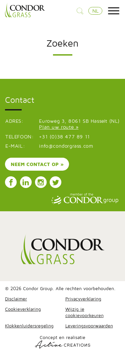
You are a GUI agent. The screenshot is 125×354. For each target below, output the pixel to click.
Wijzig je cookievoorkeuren (84, 312)
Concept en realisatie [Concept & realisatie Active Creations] (62, 341)
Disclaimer (16, 298)
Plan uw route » (58, 127)
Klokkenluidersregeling (29, 325)
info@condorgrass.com (66, 146)
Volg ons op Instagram (40, 182)
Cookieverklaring (23, 309)
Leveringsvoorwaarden (89, 325)
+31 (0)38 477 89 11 (64, 136)
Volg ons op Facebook (11, 182)
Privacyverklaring (83, 298)
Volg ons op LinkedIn (25, 182)
